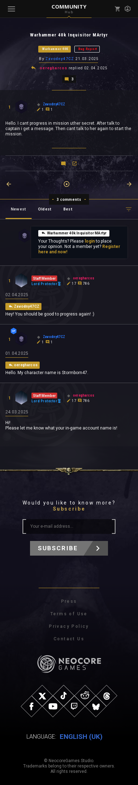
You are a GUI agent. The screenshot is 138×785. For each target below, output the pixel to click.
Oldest (44, 209)
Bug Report (87, 49)
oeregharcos (53, 68)
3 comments (69, 199)
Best (68, 209)
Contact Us (69, 638)
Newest (18, 209)
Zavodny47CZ (59, 59)
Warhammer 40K (55, 49)
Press (69, 601)
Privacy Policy (69, 626)
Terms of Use (69, 613)
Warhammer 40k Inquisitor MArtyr (74, 232)
